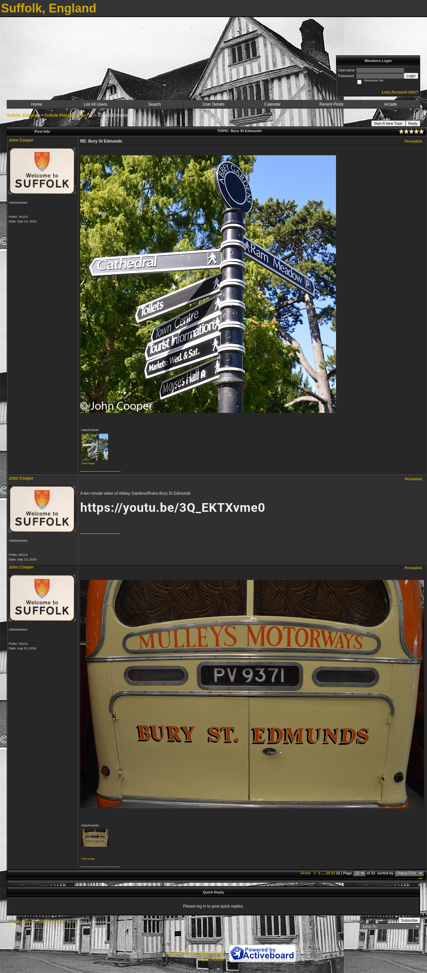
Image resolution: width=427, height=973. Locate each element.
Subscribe (409, 920)
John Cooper (21, 140)
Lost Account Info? (400, 92)
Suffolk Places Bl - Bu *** (68, 115)
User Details (213, 104)
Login (411, 76)
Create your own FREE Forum (195, 953)
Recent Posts (331, 104)
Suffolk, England (23, 115)
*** (420, 879)
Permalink (413, 141)
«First (305, 873)
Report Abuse (210, 959)
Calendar (272, 104)
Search (154, 104)
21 (333, 873)
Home (36, 104)
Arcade (390, 104)
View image (88, 463)
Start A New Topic (388, 123)
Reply (413, 123)
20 (328, 873)
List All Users (95, 104)
